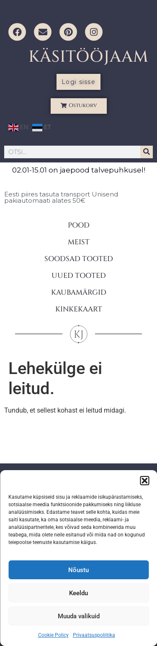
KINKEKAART (78, 309)
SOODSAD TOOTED (78, 259)
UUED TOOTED (78, 275)
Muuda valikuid (79, 616)
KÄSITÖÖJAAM (88, 57)
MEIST (79, 242)
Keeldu (78, 593)
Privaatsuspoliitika (94, 635)
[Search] (146, 152)
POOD (79, 225)
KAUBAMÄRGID (78, 292)
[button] (144, 480)
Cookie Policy (53, 635)
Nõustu (78, 570)
